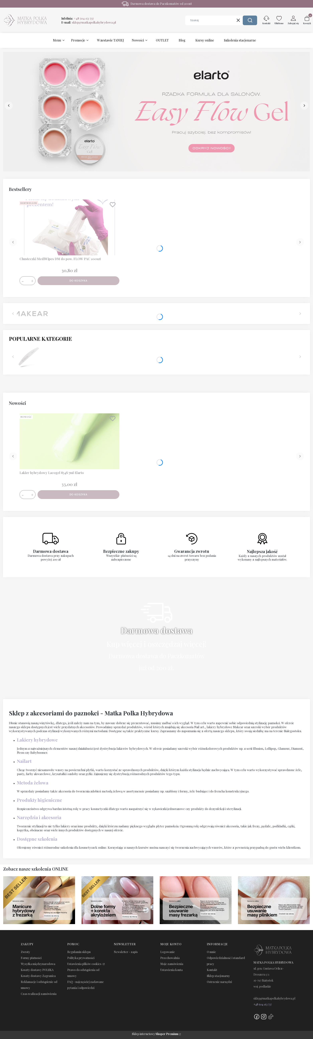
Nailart (24, 761)
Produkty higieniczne (39, 800)
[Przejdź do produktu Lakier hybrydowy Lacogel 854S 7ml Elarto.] (69, 441)
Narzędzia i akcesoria (39, 817)
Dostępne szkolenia (37, 839)
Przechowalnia (170, 958)
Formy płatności (31, 958)
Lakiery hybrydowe (37, 740)
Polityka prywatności (80, 958)
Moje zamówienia (171, 964)
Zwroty (25, 952)
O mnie (211, 952)
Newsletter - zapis (126, 952)
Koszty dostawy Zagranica (38, 976)
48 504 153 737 (263, 1004)
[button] (250, 20)
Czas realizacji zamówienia (38, 994)
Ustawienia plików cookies (84, 964)
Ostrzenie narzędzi (219, 982)
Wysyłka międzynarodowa (38, 964)
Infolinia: (77, 18)
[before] (9, 106)
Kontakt (212, 970)
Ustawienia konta (171, 970)
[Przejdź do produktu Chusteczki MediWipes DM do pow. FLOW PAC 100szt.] (69, 227)
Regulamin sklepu (79, 952)
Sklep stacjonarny (218, 976)
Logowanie (167, 952)
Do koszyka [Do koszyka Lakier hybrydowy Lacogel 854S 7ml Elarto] (78, 494)
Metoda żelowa (32, 783)
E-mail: (88, 22)
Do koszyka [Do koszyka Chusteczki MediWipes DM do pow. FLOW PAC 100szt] (78, 280)
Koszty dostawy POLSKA (37, 970)
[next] (304, 106)
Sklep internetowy (155, 1034)
